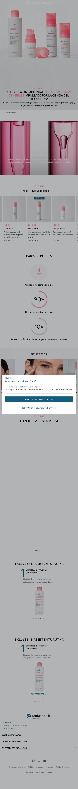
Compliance (29, 772)
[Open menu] (11, 3)
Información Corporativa (44, 772)
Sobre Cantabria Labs (11, 735)
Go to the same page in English (39, 399)
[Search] (67, 3)
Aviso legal (49, 767)
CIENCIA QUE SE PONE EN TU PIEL (15, 742)
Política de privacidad (35, 767)
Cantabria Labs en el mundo (14, 748)
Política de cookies (62, 767)
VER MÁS (39, 551)
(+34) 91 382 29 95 (8, 729)
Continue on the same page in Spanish (39, 408)
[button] (35, 177)
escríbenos (7, 722)
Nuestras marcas (10, 113)
